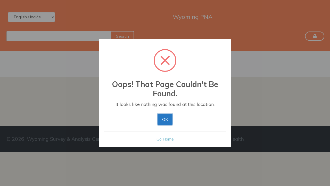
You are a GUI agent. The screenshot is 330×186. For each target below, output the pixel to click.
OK (165, 119)
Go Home (165, 139)
